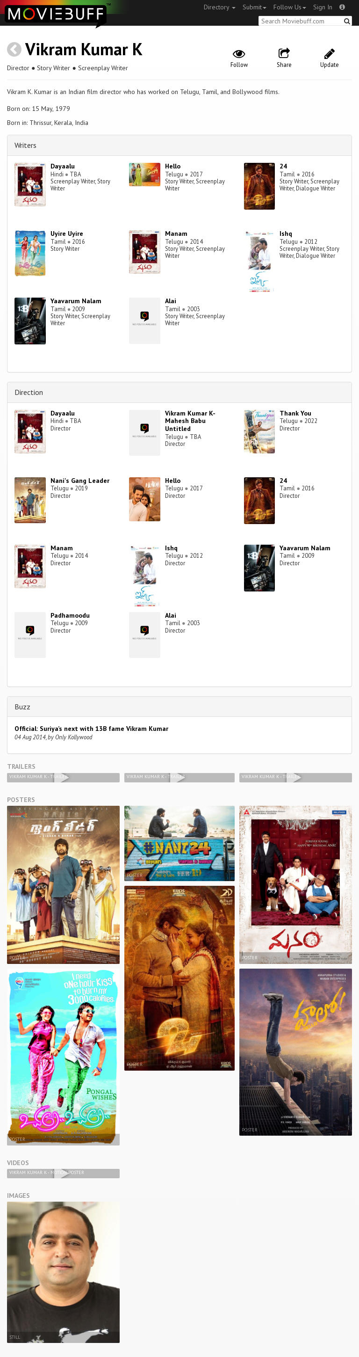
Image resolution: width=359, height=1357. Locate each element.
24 (283, 166)
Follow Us (289, 7)
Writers (25, 145)
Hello (172, 166)
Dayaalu (62, 166)
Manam (176, 233)
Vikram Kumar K (84, 49)
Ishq (286, 233)
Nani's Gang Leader (79, 480)
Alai (170, 301)
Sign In (322, 7)
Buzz (22, 706)
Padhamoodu (70, 615)
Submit (254, 7)
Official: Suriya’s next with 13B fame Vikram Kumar (91, 728)
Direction (28, 392)
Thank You (295, 413)
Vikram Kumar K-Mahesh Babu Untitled (190, 421)
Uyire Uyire (66, 233)
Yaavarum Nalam (75, 301)
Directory (220, 7)
